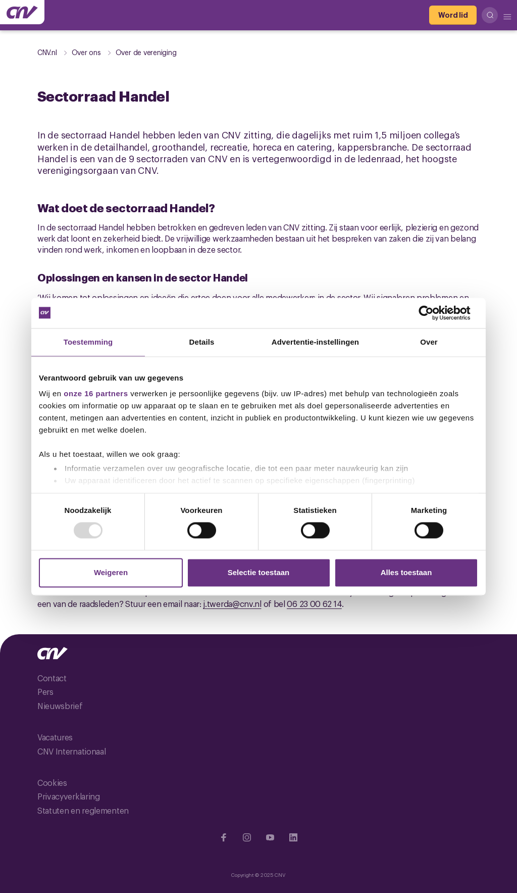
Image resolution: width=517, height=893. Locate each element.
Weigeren (111, 572)
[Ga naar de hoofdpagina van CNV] (22, 12)
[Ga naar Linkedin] (293, 837)
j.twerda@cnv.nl (232, 603)
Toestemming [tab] (88, 342)
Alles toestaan (406, 572)
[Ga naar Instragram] (247, 837)
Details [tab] (202, 342)
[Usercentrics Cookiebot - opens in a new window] (434, 312)
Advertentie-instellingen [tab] (315, 342)
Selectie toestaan (259, 572)
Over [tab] (429, 342)
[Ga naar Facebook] (224, 837)
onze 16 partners (96, 393)
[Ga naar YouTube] (270, 837)
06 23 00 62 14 (314, 603)
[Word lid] (453, 15)
